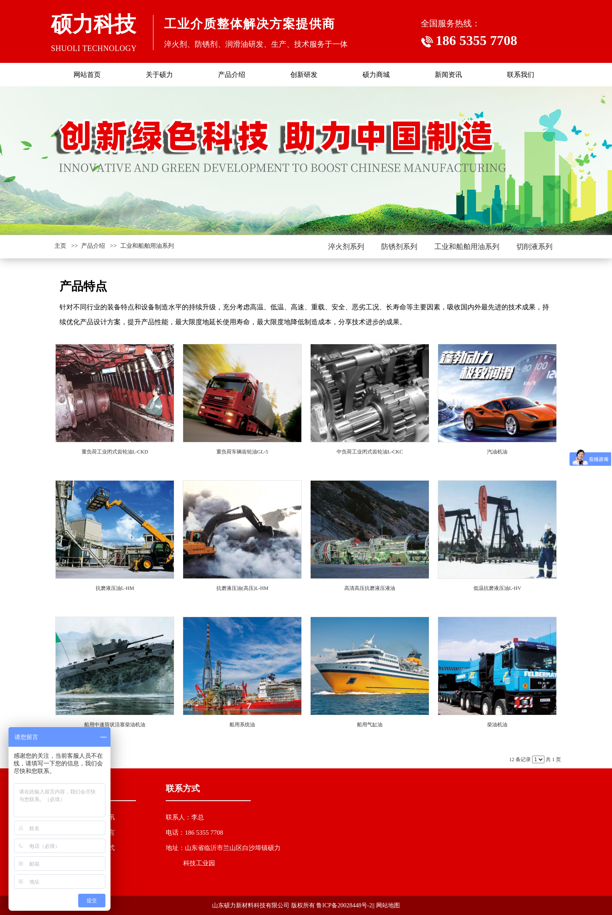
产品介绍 (93, 246)
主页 (60, 246)
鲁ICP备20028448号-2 (344, 905)
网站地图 (388, 905)
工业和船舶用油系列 (147, 246)
